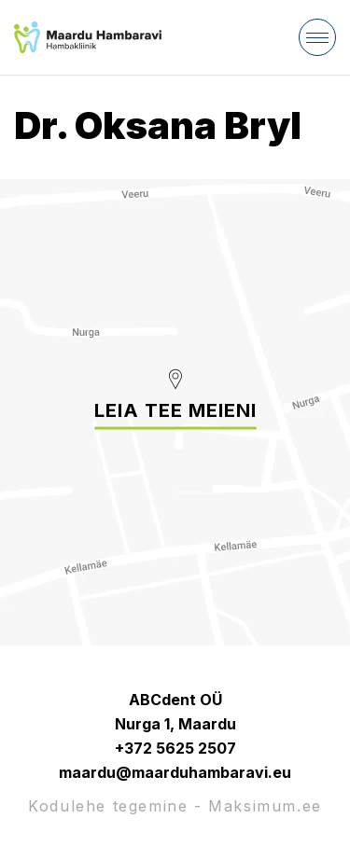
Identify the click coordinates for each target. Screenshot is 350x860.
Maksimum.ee (265, 806)
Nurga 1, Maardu (175, 723)
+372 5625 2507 (175, 748)
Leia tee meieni (175, 410)
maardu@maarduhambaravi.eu (175, 772)
